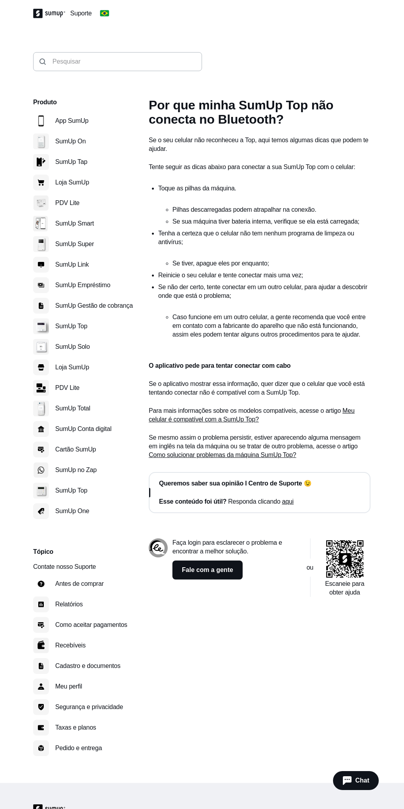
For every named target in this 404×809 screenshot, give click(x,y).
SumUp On (70, 141)
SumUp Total (72, 408)
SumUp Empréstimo (82, 285)
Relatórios (69, 604)
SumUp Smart (74, 223)
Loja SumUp (72, 182)
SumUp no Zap (76, 470)
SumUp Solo (72, 346)
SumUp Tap (71, 161)
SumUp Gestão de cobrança (94, 305)
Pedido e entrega (78, 748)
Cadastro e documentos (87, 665)
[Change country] (104, 13)
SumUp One (72, 511)
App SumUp (71, 120)
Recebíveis (70, 645)
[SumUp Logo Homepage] (51, 13)
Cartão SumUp (75, 449)
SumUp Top (71, 326)
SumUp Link (72, 264)
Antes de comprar (79, 583)
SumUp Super (74, 244)
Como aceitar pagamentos (91, 624)
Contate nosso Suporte (64, 566)
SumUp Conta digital (83, 428)
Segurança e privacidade (89, 707)
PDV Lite (67, 202)
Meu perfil (68, 686)
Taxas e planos (75, 727)
